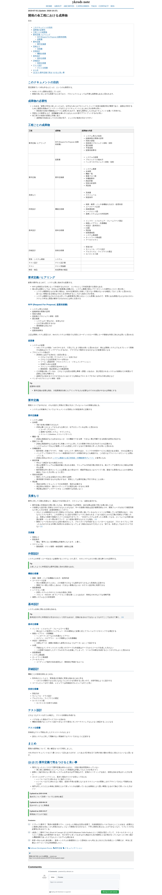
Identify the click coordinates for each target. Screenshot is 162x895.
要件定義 (36, 42)
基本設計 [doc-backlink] (33, 604)
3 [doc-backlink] (29, 840)
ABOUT (57, 6)
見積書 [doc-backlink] (31, 532)
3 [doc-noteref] (123, 617)
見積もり (36, 46)
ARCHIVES (69, 6)
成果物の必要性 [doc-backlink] (37, 101)
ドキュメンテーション (72, 848)
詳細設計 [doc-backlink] (33, 669)
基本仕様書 (41, 58)
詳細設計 (36, 61)
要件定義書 (41, 44)
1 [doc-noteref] (96, 519)
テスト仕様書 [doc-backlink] (34, 728)
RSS (112, 6)
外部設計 (36, 51)
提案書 (39, 39)
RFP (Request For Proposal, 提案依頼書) (52, 37)
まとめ (35, 70)
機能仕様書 (41, 54)
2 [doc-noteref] (41, 526)
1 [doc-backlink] (29, 824)
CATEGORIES (82, 6)
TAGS (94, 6)
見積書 (39, 49)
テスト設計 (37, 65)
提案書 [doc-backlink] (31, 341)
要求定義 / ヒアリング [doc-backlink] (41, 277)
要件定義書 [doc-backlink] (33, 415)
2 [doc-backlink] (29, 832)
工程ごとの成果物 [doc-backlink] (39, 125)
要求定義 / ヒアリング (41, 35)
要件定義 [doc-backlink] (33, 400)
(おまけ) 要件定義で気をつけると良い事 (49, 73)
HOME (49, 6)
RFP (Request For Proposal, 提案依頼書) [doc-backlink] (48, 304)
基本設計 (36, 56)
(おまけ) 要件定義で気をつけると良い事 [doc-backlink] (52, 762)
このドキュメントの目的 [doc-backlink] (43, 82)
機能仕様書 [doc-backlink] (33, 573)
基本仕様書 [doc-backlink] (33, 624)
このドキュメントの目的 (42, 27)
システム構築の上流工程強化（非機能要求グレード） (74, 458)
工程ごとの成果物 (40, 32)
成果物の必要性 (39, 30)
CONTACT (104, 6)
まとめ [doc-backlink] (32, 743)
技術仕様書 (41, 63)
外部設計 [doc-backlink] (33, 553)
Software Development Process (40, 848)
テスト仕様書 (42, 68)
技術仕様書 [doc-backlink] (33, 689)
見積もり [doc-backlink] (33, 495)
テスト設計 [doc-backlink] (35, 710)
